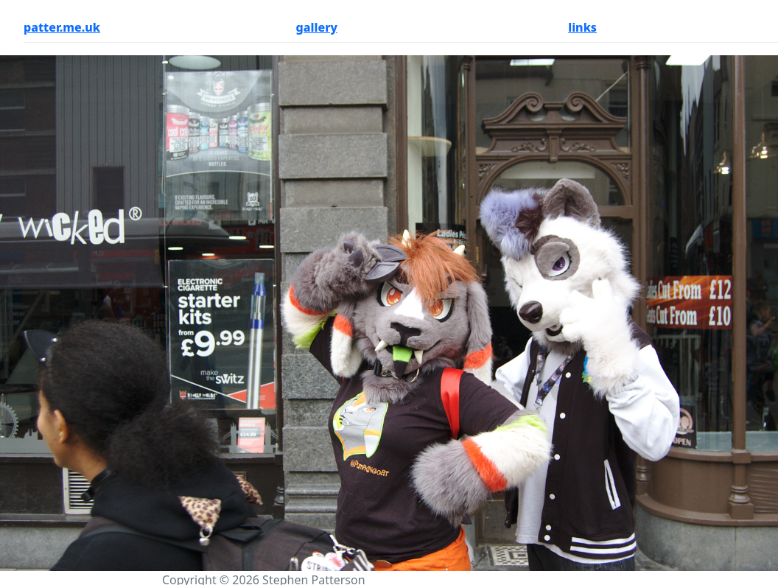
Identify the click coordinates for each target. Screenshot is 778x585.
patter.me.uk (62, 27)
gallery (316, 27)
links (582, 27)
